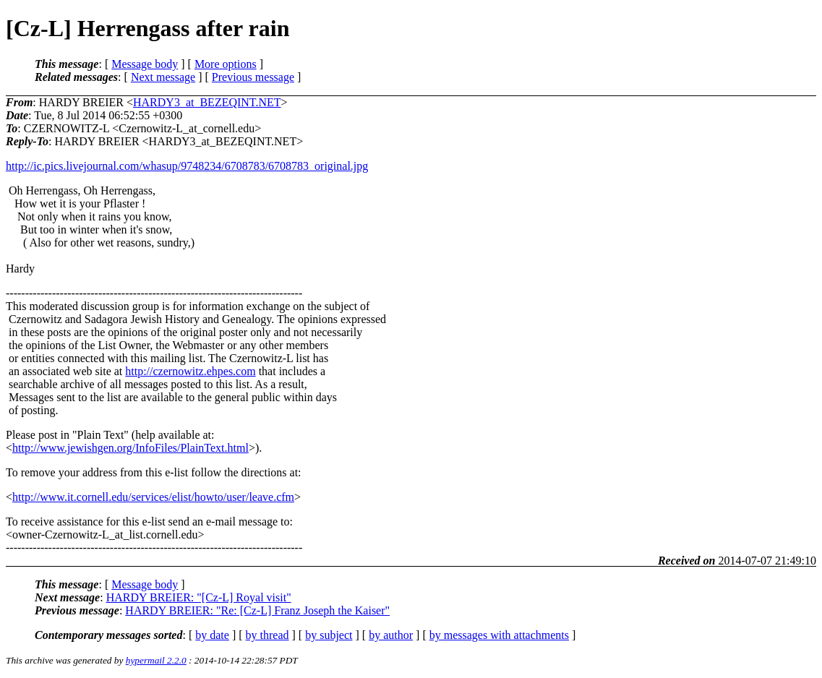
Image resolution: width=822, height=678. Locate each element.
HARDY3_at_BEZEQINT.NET (207, 102)
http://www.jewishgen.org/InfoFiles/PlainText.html (130, 448)
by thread (267, 635)
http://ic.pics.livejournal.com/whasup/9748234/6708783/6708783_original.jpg (187, 166)
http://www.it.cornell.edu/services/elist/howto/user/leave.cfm (153, 497)
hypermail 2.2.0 (156, 660)
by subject (328, 635)
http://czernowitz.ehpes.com (190, 371)
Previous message (253, 77)
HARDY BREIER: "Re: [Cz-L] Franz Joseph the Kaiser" (257, 610)
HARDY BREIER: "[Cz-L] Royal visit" (198, 597)
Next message (163, 77)
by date (212, 635)
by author (391, 635)
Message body (144, 64)
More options (225, 64)
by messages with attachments (499, 635)
